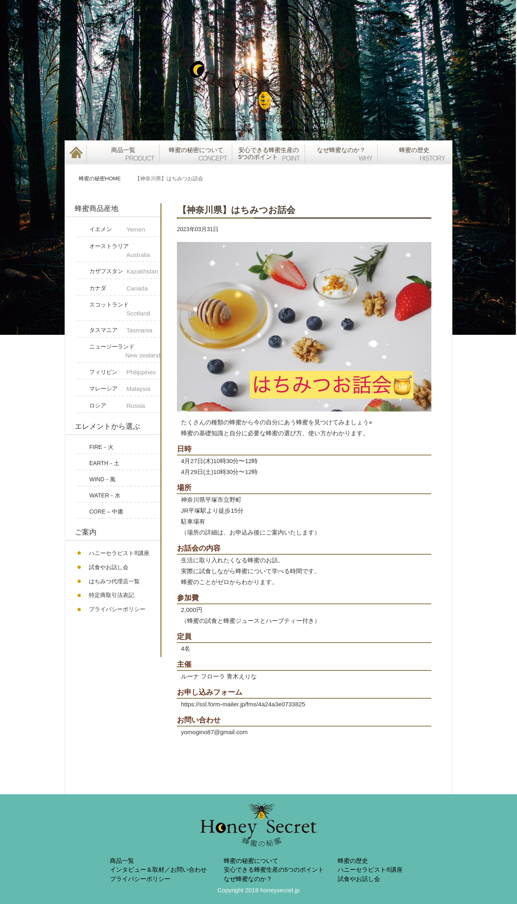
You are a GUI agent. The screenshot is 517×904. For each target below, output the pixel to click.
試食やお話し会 (108, 567)
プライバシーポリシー (117, 609)
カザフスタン (124, 271)
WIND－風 (102, 479)
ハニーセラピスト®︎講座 (119, 553)
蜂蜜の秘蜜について (251, 860)
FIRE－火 (101, 447)
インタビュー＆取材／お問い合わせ (158, 869)
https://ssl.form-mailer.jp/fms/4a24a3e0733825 (243, 704)
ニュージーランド (124, 351)
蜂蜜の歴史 (353, 860)
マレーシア (124, 389)
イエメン (124, 229)
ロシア (124, 406)
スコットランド (124, 309)
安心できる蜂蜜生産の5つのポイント (274, 869)
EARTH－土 (104, 463)
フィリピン (124, 372)
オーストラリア (124, 251)
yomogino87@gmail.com (214, 732)
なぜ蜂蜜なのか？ (248, 878)
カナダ (124, 288)
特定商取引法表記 (111, 595)
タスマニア (124, 330)
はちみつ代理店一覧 (114, 581)
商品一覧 (122, 860)
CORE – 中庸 (106, 511)
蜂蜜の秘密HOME (100, 178)
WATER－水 (104, 495)
